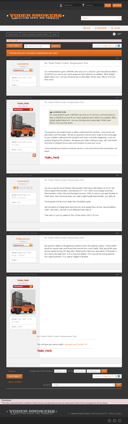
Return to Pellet (14, 382)
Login (115, 28)
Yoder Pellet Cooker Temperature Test (33, 53)
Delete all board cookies (80, 413)
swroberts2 (23, 64)
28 (118, 175)
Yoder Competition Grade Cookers (35, 34)
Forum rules (13, 41)
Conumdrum (23, 181)
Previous (12, 371)
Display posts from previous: (48, 371)
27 (118, 98)
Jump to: (47, 385)
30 (118, 274)
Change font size (119, 34)
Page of (108, 46)
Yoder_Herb (23, 103)
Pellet (54, 34)
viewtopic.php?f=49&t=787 (76, 344)
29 (118, 233)
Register (117, 6)
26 (118, 58)
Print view (114, 34)
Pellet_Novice (23, 239)
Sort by (76, 371)
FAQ (86, 28)
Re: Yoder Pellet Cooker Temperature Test (66, 63)
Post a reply (14, 46)
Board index (13, 34)
